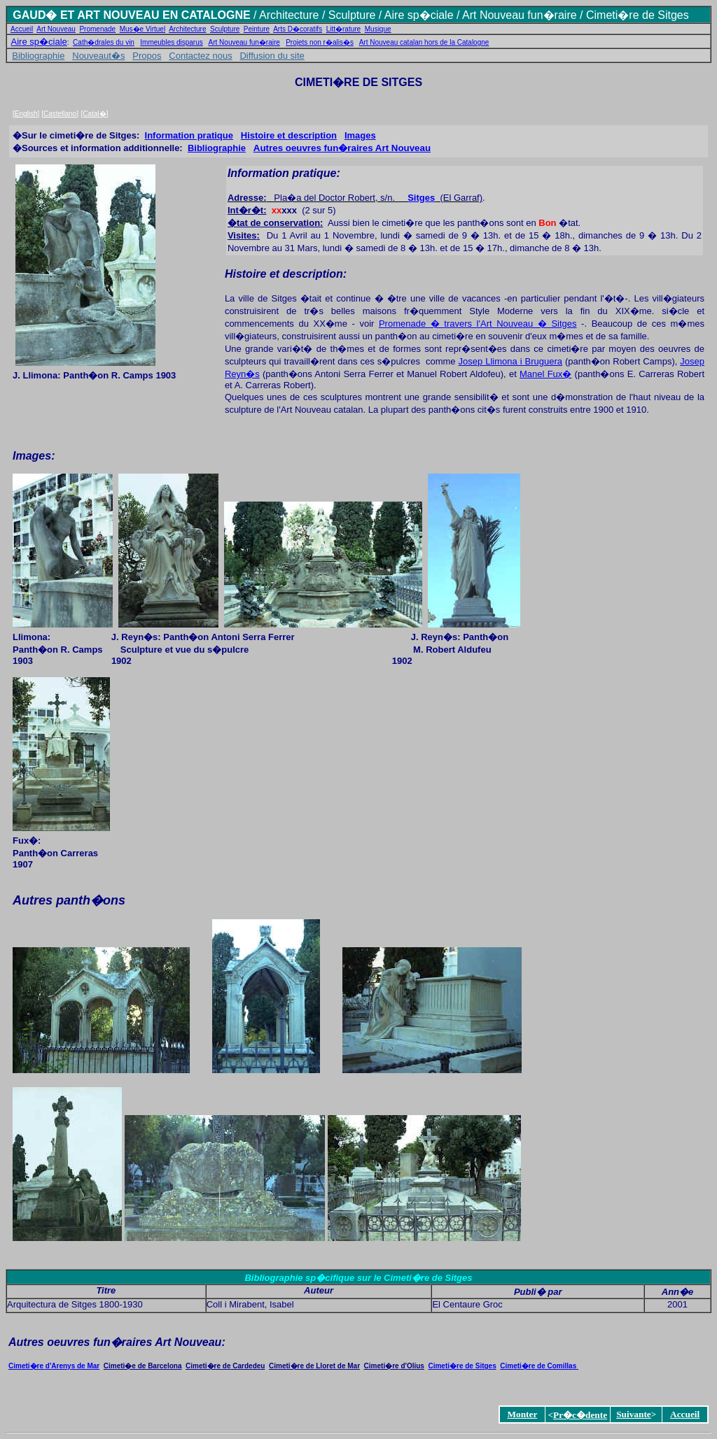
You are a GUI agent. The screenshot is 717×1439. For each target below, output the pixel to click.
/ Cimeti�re (608, 15)
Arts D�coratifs (297, 29)
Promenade (97, 29)
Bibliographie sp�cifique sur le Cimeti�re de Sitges (358, 1278)
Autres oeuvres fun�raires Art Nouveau (342, 148)
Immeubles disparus (171, 42)
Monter (522, 1414)
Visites (242, 235)
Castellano (59, 114)
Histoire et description (289, 135)
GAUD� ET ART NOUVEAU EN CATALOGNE (131, 15)
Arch (270, 15)
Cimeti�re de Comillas (538, 1366)
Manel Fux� (545, 374)
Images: (34, 456)
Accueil (22, 29)
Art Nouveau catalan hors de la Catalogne (424, 42)
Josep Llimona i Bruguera (510, 361)
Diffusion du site (271, 55)
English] (27, 114)
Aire (394, 15)
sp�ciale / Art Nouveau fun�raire (490, 15)
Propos (146, 55)
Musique (378, 29)
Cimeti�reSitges (462, 1366)
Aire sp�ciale (39, 41)
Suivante (633, 1414)
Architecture (187, 29)
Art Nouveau (56, 29)
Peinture (257, 29)
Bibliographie (38, 55)
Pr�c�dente (580, 1415)
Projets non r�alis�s (320, 42)
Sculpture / (356, 15)
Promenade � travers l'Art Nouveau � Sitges (478, 323)
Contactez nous (200, 55)
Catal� (94, 114)
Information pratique (189, 135)
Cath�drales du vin (103, 42)
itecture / (305, 15)
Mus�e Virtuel (142, 29)
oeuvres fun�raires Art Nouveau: (134, 1342)
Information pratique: (284, 173)
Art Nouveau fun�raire (244, 42)
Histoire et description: (286, 274)
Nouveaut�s (98, 55)
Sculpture (224, 29)
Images (360, 135)
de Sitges (664, 15)
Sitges (421, 197)
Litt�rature (343, 29)
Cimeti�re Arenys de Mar (53, 1366)
